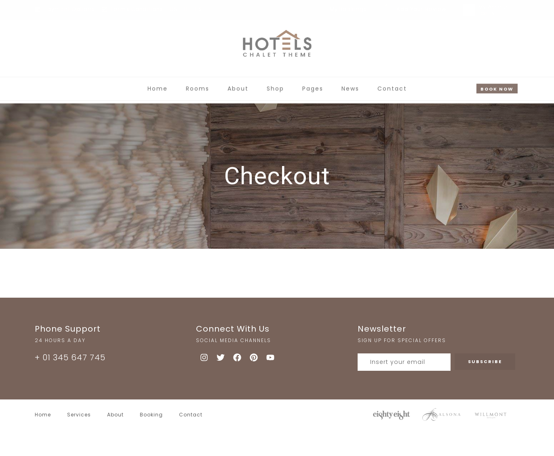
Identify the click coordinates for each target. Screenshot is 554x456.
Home (157, 85)
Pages (312, 85)
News (350, 85)
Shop (275, 85)
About (238, 85)
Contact (392, 85)
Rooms (197, 85)
